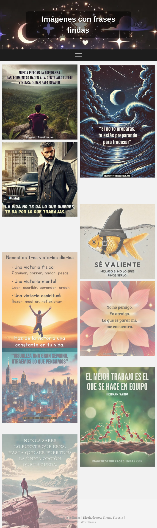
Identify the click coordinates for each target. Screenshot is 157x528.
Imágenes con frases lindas (79, 24)
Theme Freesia (113, 517)
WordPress (88, 522)
